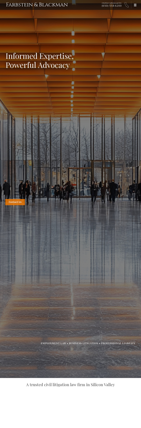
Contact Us (14, 202)
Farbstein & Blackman (37, 5)
